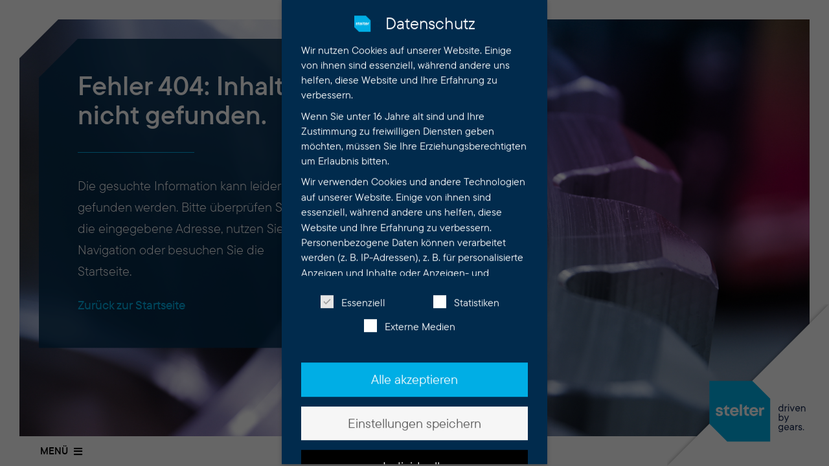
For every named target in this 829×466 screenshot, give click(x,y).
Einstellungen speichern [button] (414, 414)
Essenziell (353, 293)
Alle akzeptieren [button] (414, 370)
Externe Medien (409, 317)
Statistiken (466, 293)
